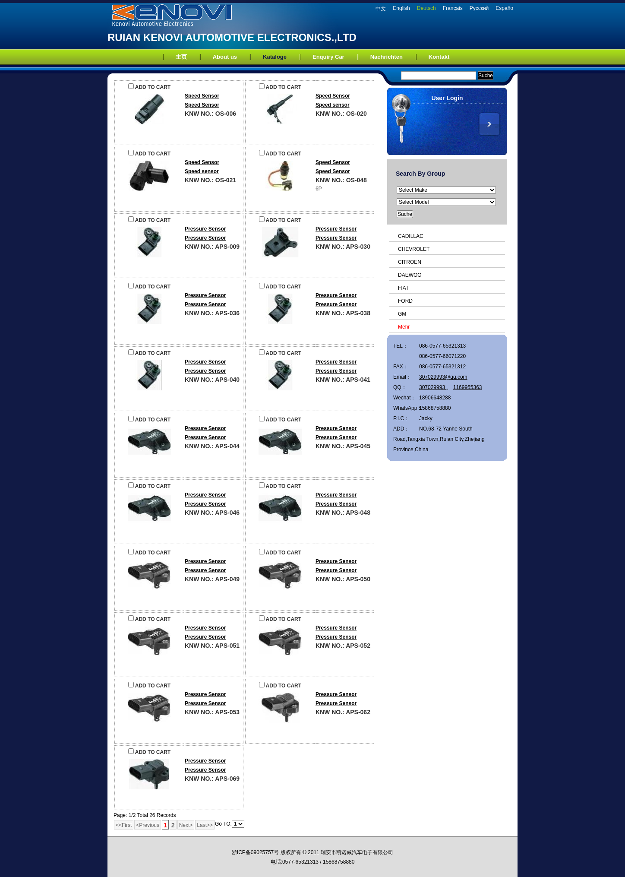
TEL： (400, 346)
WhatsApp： (406, 408)
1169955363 (467, 387)
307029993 (432, 387)
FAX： (400, 367)
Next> (186, 825)
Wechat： (404, 398)
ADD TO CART (149, 87)
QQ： (400, 387)
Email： (402, 377)
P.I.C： (401, 418)
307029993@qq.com (443, 377)
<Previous (147, 825)
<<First (124, 825)
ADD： (401, 429)
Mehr (404, 327)
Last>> (205, 825)
